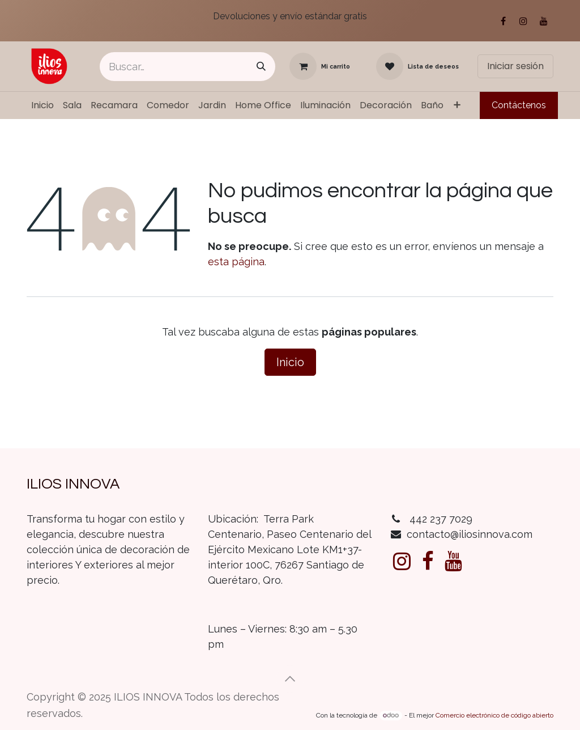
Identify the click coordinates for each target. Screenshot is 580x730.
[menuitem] (42, 105)
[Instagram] (523, 21)
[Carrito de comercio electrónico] (320, 66)
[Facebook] (503, 21)
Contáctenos (519, 105)
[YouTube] (544, 21)
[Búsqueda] (261, 66)
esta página (236, 262)
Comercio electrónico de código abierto (494, 715)
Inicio (290, 362)
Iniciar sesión (515, 66)
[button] (290, 679)
